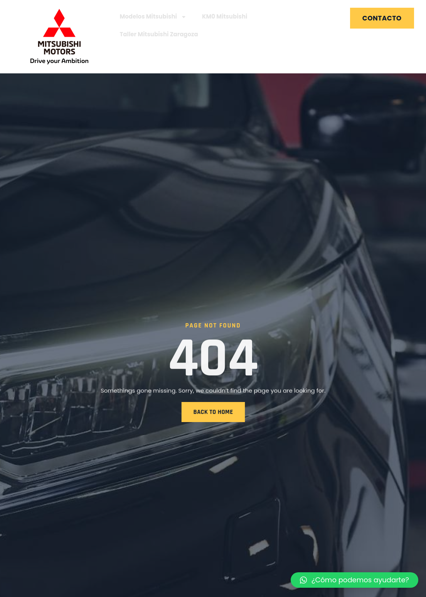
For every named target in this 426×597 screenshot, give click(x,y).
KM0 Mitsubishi (224, 16)
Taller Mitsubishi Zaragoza (159, 34)
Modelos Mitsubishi (153, 17)
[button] (354, 580)
